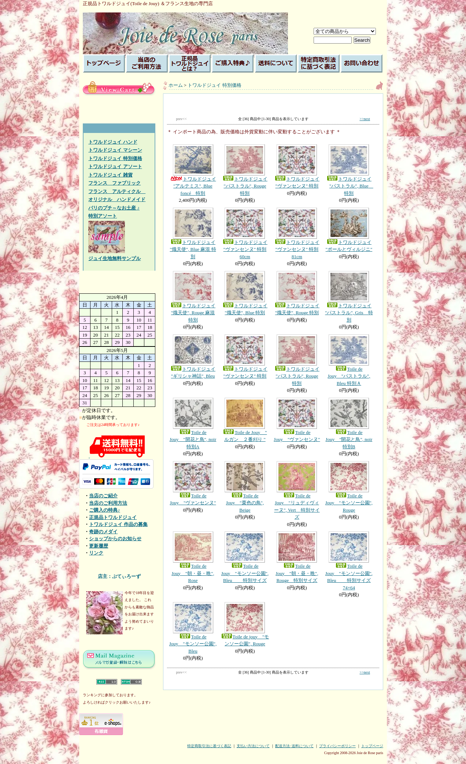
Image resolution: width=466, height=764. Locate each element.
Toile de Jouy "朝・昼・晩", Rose (193, 557)
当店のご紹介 (103, 495)
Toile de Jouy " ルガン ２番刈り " (245, 420)
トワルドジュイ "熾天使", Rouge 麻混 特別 (193, 297)
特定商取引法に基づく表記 (209, 746)
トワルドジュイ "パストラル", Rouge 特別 (245, 170)
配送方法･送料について (294, 746)
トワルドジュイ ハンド (112, 142)
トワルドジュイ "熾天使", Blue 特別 (245, 293)
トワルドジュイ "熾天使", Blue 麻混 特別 (193, 233)
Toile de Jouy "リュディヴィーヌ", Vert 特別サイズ (297, 490)
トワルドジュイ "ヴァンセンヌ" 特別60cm (245, 233)
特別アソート (102, 216)
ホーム (176, 85)
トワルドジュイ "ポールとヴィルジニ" (349, 230)
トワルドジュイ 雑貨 (110, 175)
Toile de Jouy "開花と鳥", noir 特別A (193, 423)
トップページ (372, 746)
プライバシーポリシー (337, 746)
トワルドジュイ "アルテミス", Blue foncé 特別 (193, 170)
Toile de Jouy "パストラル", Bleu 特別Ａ (349, 360)
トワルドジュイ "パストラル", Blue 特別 (349, 170)
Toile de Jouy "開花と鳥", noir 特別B (349, 423)
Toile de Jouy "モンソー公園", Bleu (193, 628)
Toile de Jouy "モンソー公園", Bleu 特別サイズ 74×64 (349, 560)
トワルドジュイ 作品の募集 (118, 524)
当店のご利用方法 (108, 503)
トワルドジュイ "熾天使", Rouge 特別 (297, 293)
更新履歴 (98, 546)
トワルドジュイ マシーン (115, 150)
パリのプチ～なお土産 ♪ (114, 208)
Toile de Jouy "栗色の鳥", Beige (245, 487)
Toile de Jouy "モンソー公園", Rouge (349, 487)
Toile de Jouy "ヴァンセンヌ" (297, 420)
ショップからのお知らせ (115, 538)
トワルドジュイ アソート (115, 166)
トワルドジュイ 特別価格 (115, 158)
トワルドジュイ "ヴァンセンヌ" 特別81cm (297, 233)
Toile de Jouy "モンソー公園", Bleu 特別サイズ (245, 557)
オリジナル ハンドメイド (116, 199)
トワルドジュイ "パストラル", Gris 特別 (349, 297)
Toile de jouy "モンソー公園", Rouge (245, 624)
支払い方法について (253, 746)
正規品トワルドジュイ (113, 517)
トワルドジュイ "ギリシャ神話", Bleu (193, 356)
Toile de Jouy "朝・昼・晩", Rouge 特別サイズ (297, 557)
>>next (365, 119)
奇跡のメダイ (103, 531)
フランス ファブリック (114, 183)
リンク (96, 553)
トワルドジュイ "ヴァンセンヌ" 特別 (297, 166)
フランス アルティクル (116, 191)
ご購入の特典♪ (104, 510)
